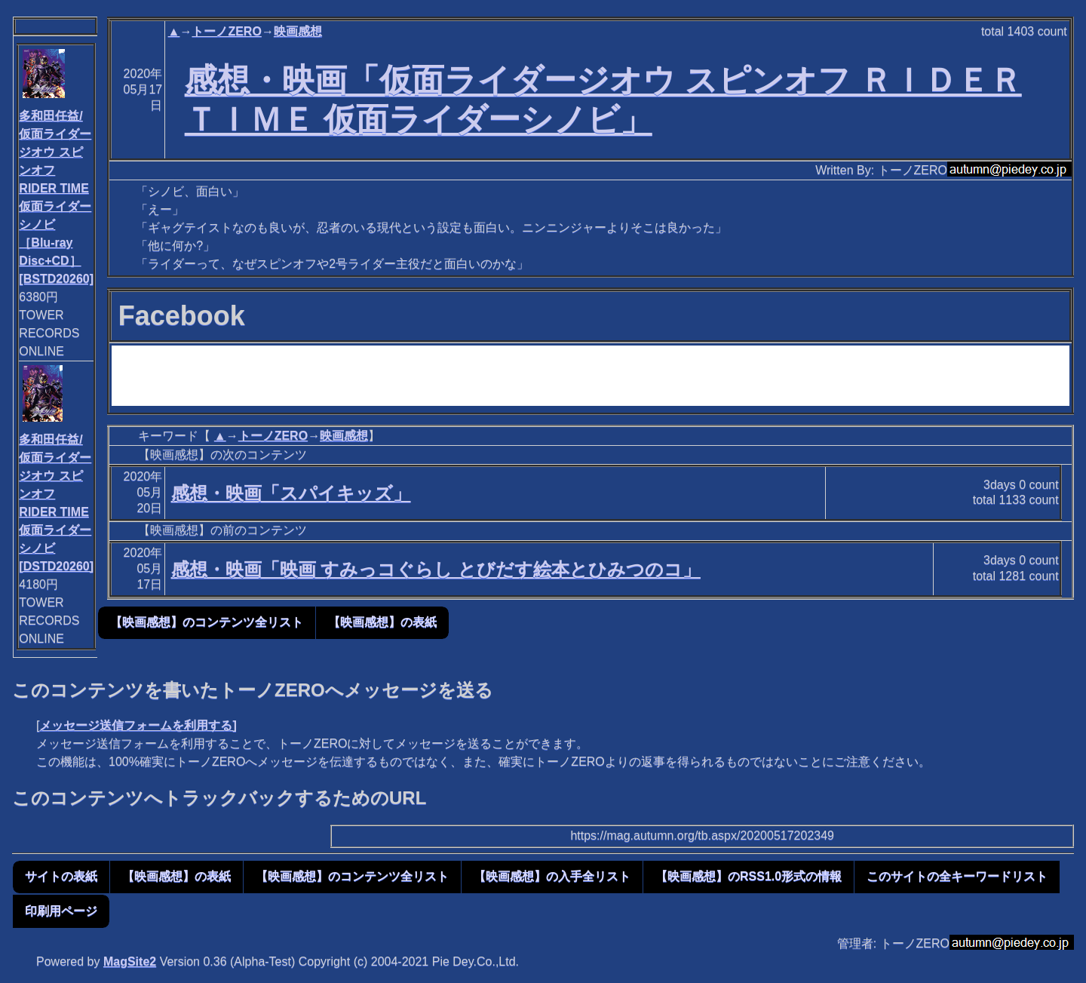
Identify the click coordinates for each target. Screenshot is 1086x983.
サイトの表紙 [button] (61, 876)
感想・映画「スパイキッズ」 (291, 493)
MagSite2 (129, 961)
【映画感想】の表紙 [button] (382, 622)
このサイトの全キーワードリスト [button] (957, 876)
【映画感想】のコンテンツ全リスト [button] (206, 622)
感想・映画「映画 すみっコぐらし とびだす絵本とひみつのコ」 (436, 569)
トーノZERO (226, 31)
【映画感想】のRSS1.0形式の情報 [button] (748, 876)
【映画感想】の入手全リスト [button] (552, 876)
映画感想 (298, 31)
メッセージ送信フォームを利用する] (137, 725)
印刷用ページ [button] (61, 911)
